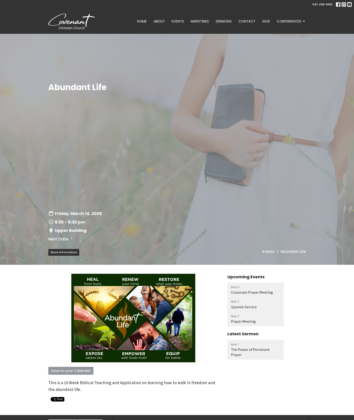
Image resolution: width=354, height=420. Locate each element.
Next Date (61, 239)
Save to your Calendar (71, 370)
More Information (64, 252)
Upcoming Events (246, 277)
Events (178, 21)
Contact (246, 21)
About (159, 21)
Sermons (224, 21)
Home (142, 21)
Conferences (291, 21)
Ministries (200, 21)
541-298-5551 (322, 4)
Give (266, 21)
